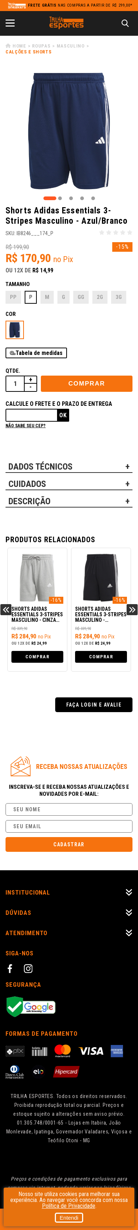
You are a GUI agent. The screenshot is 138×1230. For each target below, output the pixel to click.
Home (19, 46)
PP (13, 297)
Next (132, 609)
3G (119, 297)
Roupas (41, 46)
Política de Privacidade (68, 1205)
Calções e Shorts (29, 52)
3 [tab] (71, 198)
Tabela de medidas (39, 352)
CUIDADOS (27, 484)
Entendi (69, 1218)
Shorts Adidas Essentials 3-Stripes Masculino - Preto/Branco (101, 614)
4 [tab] (82, 198)
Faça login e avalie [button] (94, 705)
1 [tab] (49, 198)
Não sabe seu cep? (26, 426)
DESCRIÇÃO (29, 501)
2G (100, 297)
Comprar (86, 383)
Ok (63, 415)
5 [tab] (93, 198)
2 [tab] (60, 198)
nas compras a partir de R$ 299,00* (80, 5)
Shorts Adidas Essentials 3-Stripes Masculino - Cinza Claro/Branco (37, 614)
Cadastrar (69, 844)
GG (81, 297)
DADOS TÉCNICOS (40, 466)
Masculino (71, 46)
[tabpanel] (69, 131)
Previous (5, 609)
